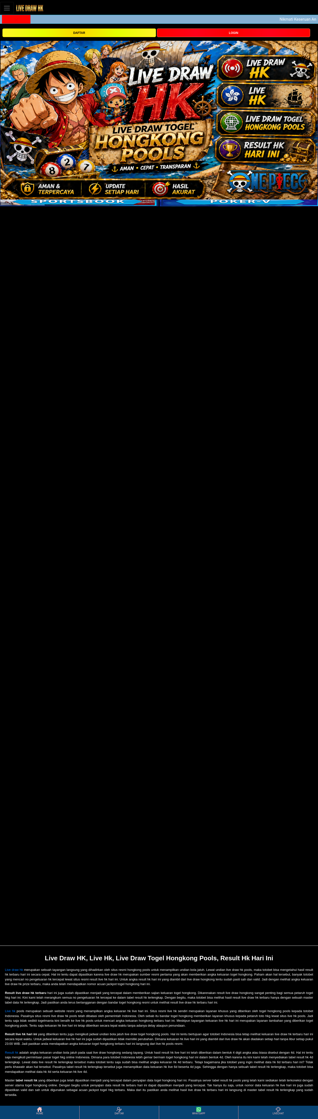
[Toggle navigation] (7, 8)
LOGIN (233, 33)
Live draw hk (14, 970)
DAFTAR (79, 33)
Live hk (10, 1011)
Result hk (11, 1052)
